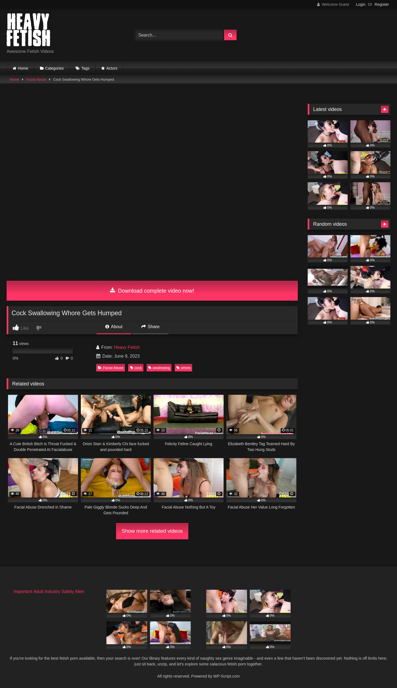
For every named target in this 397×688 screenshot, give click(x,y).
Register (382, 4)
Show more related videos (152, 531)
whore (183, 368)
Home (23, 68)
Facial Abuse (36, 79)
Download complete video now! (152, 291)
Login (360, 4)
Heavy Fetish (127, 347)
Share (150, 326)
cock (136, 368)
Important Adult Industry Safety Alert (49, 591)
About (113, 326)
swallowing (159, 368)
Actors (111, 68)
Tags (85, 68)
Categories (54, 68)
